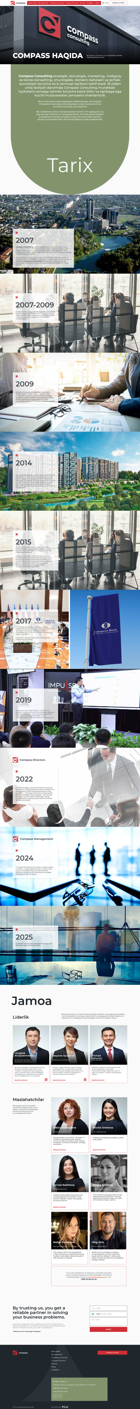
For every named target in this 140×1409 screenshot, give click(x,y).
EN (103, 3)
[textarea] (108, 1322)
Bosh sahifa (33, 3)
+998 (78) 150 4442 (60, 1392)
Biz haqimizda (43, 3)
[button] (59, 1080)
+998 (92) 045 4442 (60, 1388)
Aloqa (97, 3)
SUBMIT (108, 1329)
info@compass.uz (98, 1277)
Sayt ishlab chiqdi (56, 1407)
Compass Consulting (57, 3)
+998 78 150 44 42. (89, 1279)
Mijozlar (82, 3)
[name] (108, 1308)
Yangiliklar (55, 1370)
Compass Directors (72, 3)
